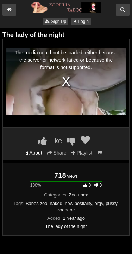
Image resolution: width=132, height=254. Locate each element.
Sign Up (55, 21)
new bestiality (78, 203)
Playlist (81, 153)
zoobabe (66, 209)
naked (56, 203)
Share (57, 153)
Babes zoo (36, 203)
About (34, 153)
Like (50, 141)
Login (81, 21)
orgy (99, 203)
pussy (111, 203)
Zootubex (78, 195)
